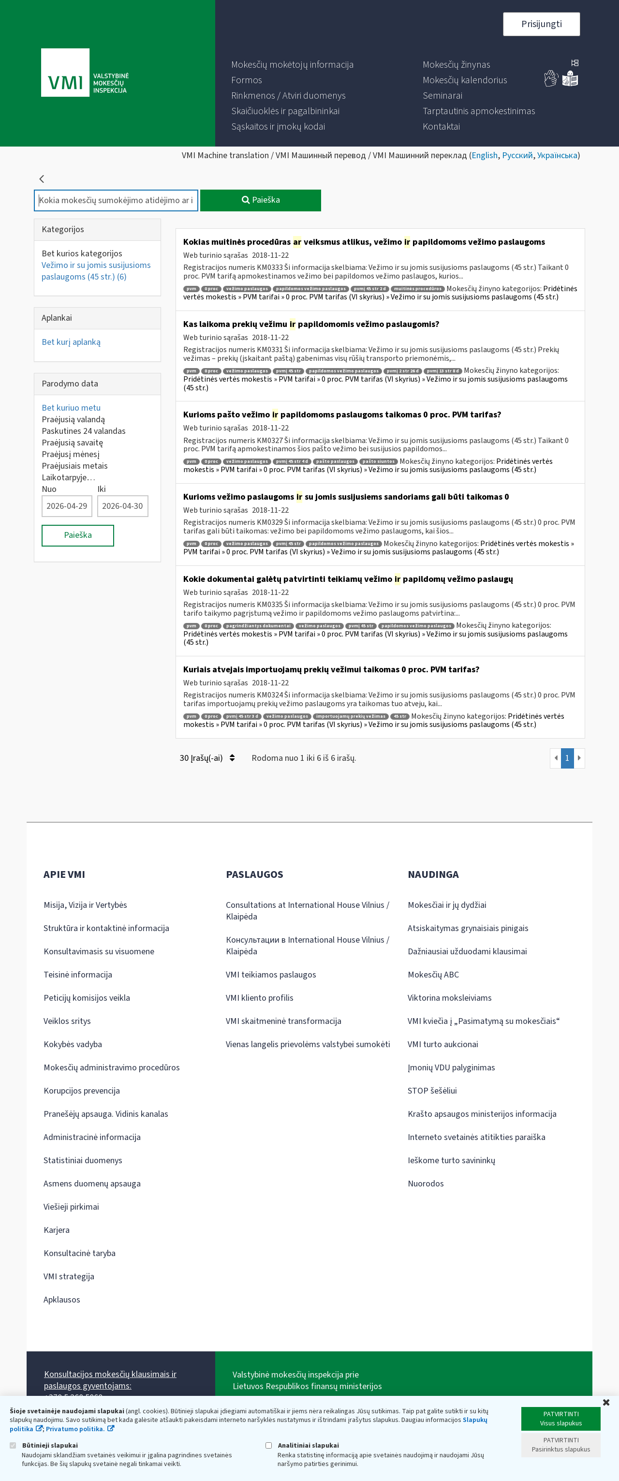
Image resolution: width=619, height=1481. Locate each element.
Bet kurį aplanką (71, 342)
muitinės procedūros (418, 289)
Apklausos (62, 1300)
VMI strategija (69, 1277)
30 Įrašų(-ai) (207, 758)
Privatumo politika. (75, 1429)
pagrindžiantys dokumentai (258, 626)
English (485, 155)
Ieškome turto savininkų (451, 1161)
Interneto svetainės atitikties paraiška (476, 1137)
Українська (557, 155)
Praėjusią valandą (73, 420)
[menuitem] (292, 65)
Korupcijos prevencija (82, 1091)
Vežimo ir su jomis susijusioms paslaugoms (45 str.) (96, 271)
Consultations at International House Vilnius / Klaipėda (307, 911)
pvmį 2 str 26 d (403, 371)
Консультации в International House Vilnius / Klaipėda (307, 946)
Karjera (57, 1230)
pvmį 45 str (288, 371)
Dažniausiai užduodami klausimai (467, 952)
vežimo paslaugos (247, 289)
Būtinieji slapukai (44, 1445)
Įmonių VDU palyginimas (451, 1068)
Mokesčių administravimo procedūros (112, 1068)
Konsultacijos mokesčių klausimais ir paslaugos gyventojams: (110, 1380)
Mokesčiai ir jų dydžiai (447, 905)
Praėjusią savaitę (72, 443)
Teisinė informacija (78, 975)
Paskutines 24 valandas (84, 431)
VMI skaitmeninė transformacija (283, 1021)
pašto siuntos (379, 462)
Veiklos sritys (67, 1021)
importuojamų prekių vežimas (350, 716)
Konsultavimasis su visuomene (99, 952)
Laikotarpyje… (68, 478)
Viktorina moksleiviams (450, 998)
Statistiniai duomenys (83, 1161)
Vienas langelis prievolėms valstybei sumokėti (308, 1044)
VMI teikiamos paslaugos (271, 975)
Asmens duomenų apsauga (92, 1184)
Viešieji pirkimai (71, 1207)
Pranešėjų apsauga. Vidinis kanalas (106, 1114)
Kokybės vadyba (73, 1044)
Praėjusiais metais (75, 466)
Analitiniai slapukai (302, 1445)
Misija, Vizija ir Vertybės (85, 905)
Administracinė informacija (92, 1137)
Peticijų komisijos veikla (87, 998)
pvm (191, 289)
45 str (400, 716)
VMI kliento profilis (260, 998)
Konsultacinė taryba (80, 1253)
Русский (517, 155)
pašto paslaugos (335, 462)
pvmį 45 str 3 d (242, 716)
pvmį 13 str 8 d (443, 371)
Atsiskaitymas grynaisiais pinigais (468, 928)
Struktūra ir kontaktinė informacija (106, 928)
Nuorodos (426, 1184)
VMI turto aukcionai (443, 1044)
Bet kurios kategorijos (82, 254)
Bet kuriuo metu (71, 408)
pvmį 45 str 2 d (370, 289)
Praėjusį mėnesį (71, 454)
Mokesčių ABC (433, 975)
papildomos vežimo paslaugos (311, 289)
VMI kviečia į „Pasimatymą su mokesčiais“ (484, 1021)
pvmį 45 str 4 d (292, 462)
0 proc (211, 289)
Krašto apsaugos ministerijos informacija (482, 1114)
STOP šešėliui (432, 1091)
